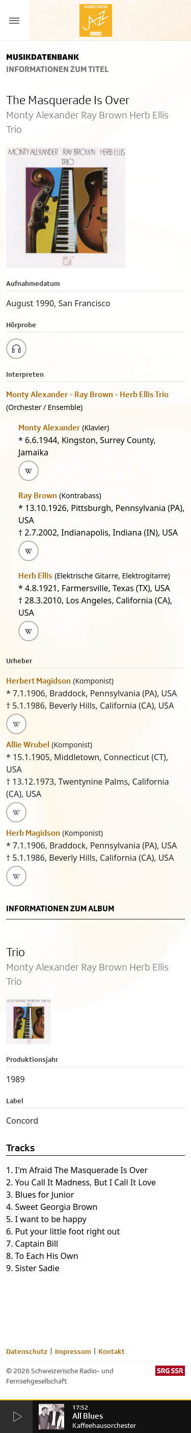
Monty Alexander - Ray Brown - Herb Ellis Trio (87, 394)
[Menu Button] (14, 20)
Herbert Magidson (38, 681)
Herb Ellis (35, 575)
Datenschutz (26, 1351)
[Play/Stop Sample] (16, 348)
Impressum (73, 1351)
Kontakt (111, 1351)
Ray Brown (37, 495)
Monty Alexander (49, 427)
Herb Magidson (33, 833)
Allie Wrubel (27, 744)
